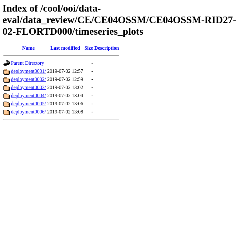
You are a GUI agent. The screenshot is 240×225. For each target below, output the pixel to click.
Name (28, 48)
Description (106, 48)
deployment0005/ (28, 103)
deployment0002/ (28, 79)
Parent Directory (27, 63)
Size (88, 48)
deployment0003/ (28, 87)
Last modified (65, 48)
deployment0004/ (28, 95)
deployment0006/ (28, 111)
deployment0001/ (28, 71)
